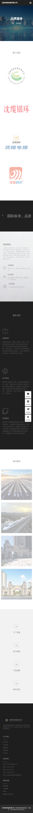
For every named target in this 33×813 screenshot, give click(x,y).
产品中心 (6, 752)
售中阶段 (5, 379)
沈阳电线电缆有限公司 (20, 808)
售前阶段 (5, 339)
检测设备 (6, 747)
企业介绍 (6, 742)
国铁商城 (6, 786)
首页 (13, 23)
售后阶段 (5, 419)
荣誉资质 (6, 749)
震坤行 (5, 791)
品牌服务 (18, 23)
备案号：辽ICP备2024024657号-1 (19, 808)
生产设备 (6, 744)
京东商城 (6, 788)
